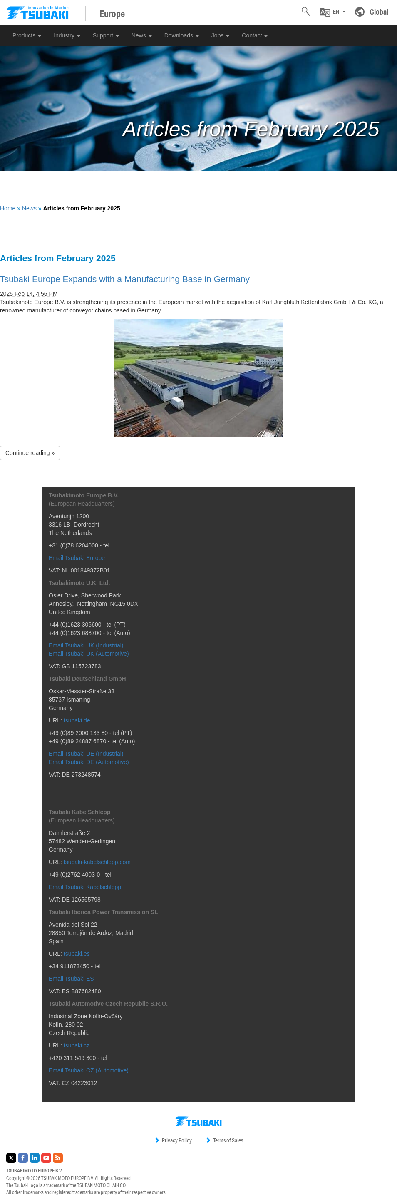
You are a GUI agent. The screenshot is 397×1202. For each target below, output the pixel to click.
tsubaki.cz (76, 1045)
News (142, 35)
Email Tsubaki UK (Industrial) (86, 645)
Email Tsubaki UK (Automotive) (89, 653)
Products (26, 35)
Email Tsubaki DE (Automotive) (89, 762)
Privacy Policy (173, 1140)
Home (7, 208)
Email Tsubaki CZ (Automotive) (89, 1070)
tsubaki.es (77, 953)
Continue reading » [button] (30, 453)
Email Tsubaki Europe (77, 558)
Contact (255, 35)
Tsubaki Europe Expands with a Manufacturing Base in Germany (125, 279)
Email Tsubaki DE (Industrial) (86, 753)
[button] (333, 12)
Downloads (181, 35)
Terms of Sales (224, 1140)
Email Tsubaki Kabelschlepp (85, 887)
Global (379, 11)
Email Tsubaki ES (71, 978)
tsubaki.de (77, 720)
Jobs (220, 35)
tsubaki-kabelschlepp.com (97, 862)
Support (106, 35)
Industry (67, 35)
